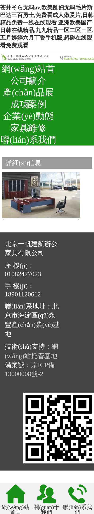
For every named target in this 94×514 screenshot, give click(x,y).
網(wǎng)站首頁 (28, 69)
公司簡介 (28, 81)
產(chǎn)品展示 (28, 92)
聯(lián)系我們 (28, 140)
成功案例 (28, 104)
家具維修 (28, 128)
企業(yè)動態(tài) (28, 116)
